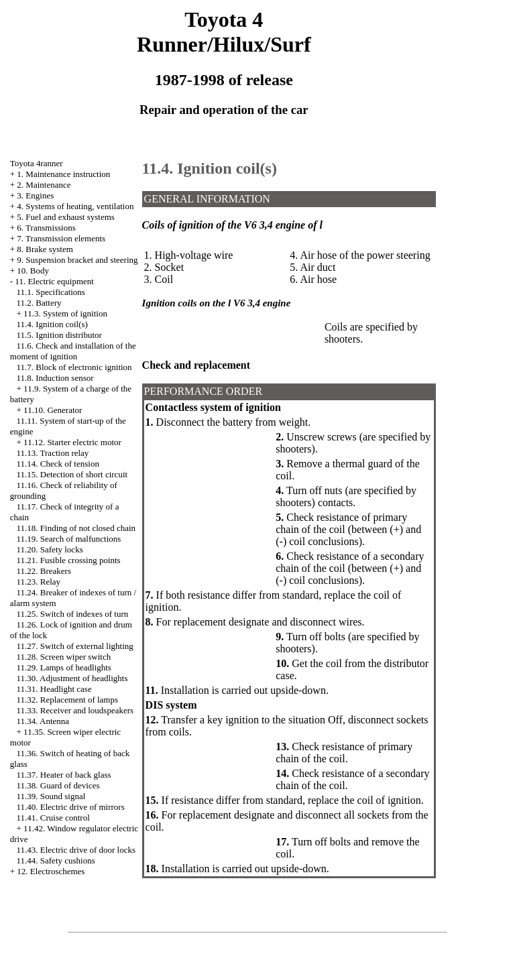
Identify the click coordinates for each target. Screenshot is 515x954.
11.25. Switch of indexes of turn (73, 614)
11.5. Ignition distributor (59, 335)
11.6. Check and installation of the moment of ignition (73, 351)
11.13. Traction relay (53, 453)
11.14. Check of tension (58, 464)
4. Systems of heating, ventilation (75, 206)
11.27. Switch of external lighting (75, 646)
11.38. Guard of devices (58, 785)
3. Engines (35, 195)
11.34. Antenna (43, 721)
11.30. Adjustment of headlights (72, 678)
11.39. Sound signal (51, 796)
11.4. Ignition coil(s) (52, 324)
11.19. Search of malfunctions (69, 539)
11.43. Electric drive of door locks (76, 850)
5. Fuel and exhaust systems (66, 217)
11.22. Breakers (44, 571)
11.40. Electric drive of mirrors (71, 807)
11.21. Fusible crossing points (69, 560)
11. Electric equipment (54, 281)
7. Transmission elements (61, 238)
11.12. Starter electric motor (72, 442)
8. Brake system (44, 249)
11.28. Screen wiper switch (64, 657)
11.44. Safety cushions (56, 860)
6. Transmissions (46, 228)
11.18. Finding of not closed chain (76, 528)
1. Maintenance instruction (63, 174)
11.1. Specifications (51, 292)
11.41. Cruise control (53, 818)
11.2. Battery (39, 303)
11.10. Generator (52, 410)
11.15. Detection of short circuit (72, 474)
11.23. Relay (39, 582)
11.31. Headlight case (54, 689)
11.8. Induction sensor (55, 378)
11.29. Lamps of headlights (64, 667)
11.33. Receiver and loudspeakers (75, 710)
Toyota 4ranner (36, 163)
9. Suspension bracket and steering (77, 260)
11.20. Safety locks (50, 549)
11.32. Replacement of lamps (68, 700)
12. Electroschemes (50, 871)
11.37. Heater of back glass (64, 775)
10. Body (33, 270)
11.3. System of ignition (65, 313)
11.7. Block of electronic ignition (74, 367)
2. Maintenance (43, 185)
